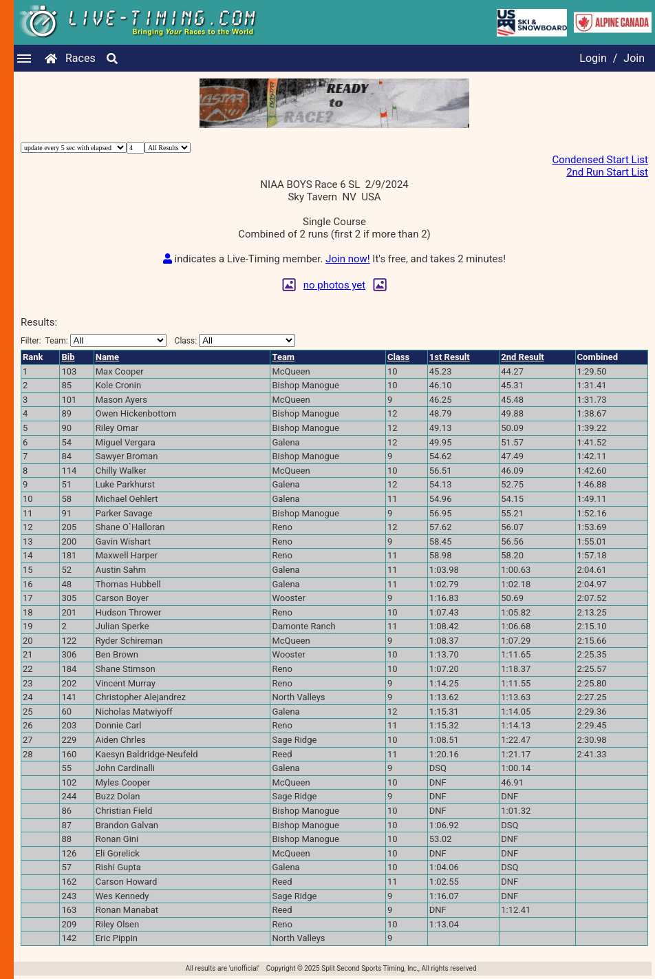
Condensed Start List (600, 160)
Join (634, 58)
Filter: (94, 340)
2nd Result (522, 357)
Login (592, 58)
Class (398, 357)
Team (283, 357)
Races (80, 58)
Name (107, 357)
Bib (67, 357)
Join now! (347, 259)
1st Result (449, 357)
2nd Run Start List (607, 172)
